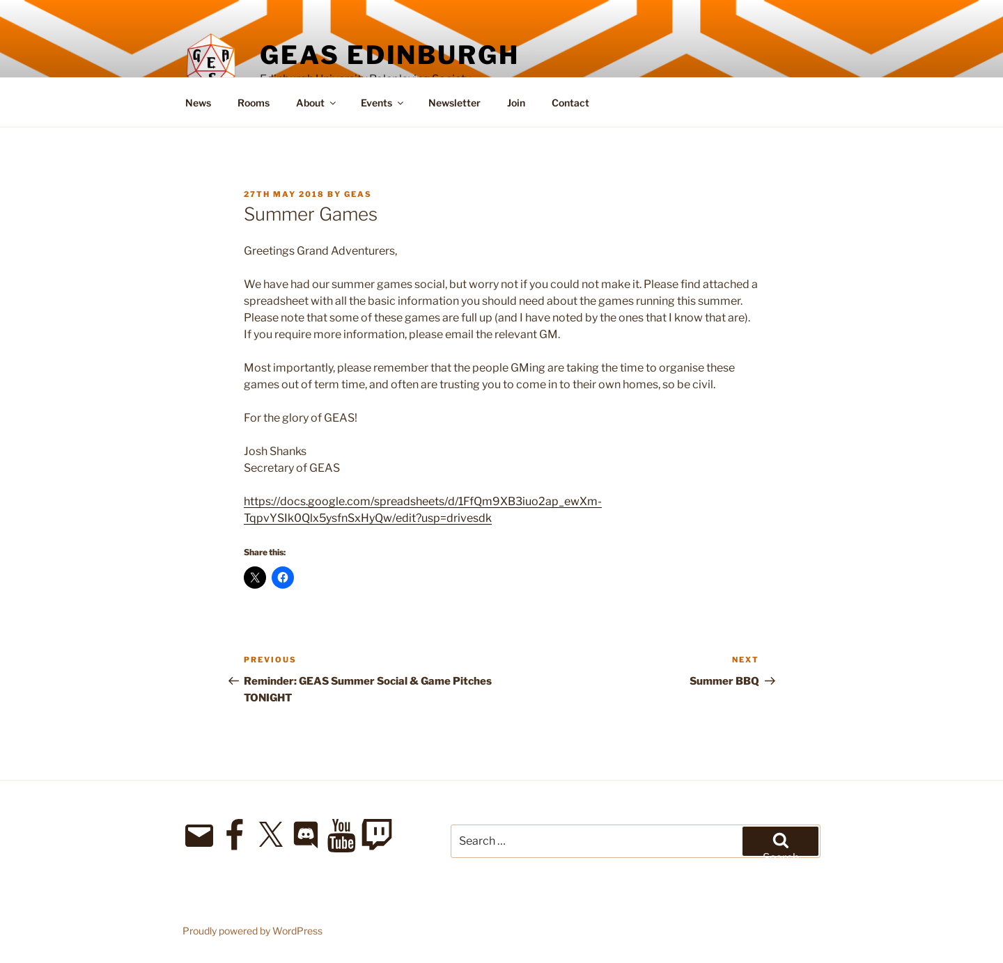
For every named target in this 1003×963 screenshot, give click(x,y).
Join (516, 103)
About (317, 103)
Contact (570, 103)
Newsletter (454, 103)
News (198, 103)
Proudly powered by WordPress (252, 931)
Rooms (254, 103)
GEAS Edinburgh (389, 55)
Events (383, 103)
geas (358, 194)
